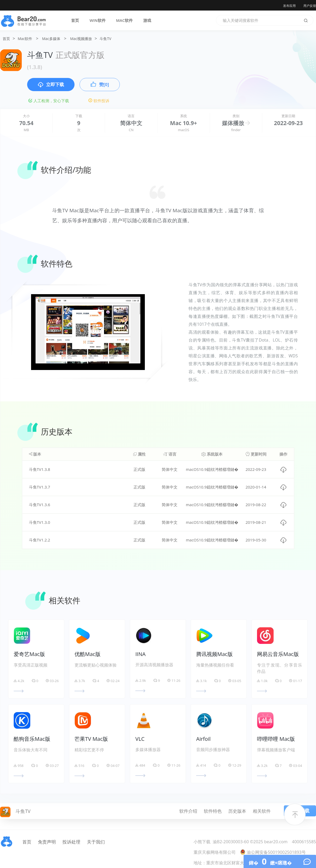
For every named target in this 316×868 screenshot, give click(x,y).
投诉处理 (71, 842)
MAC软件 (124, 20)
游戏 (147, 20)
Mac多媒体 (51, 38)
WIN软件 (98, 20)
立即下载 (51, 85)
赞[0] (100, 84)
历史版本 (237, 811)
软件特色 (213, 811)
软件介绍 (188, 811)
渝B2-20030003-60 (231, 842)
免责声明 (47, 842)
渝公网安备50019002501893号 (273, 852)
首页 (75, 20)
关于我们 (96, 842)
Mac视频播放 (81, 38)
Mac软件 (25, 38)
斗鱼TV (105, 38)
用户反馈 (309, 5)
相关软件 (262, 811)
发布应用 (289, 5)
